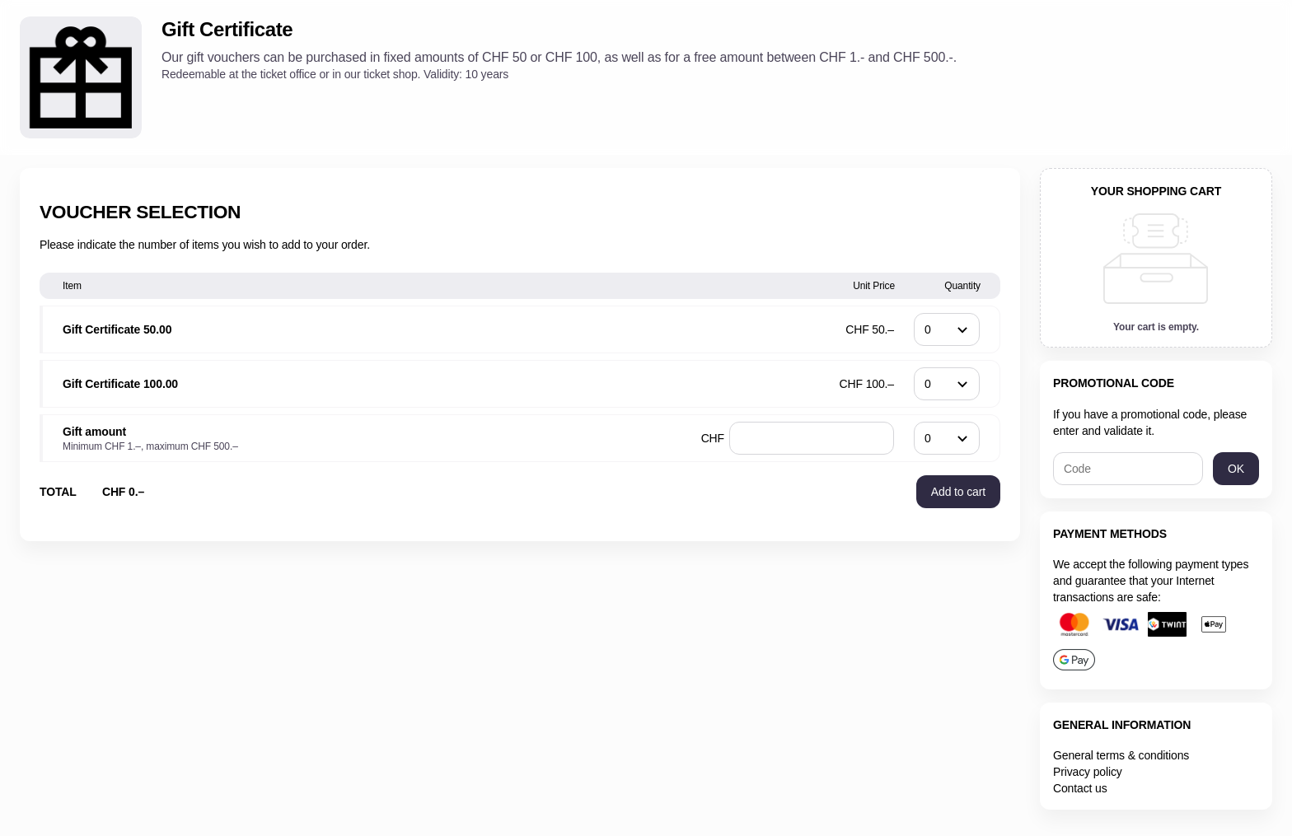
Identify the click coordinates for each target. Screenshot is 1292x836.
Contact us (1080, 788)
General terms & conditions (1121, 755)
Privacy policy (1087, 771)
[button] (958, 491)
